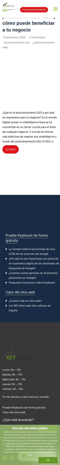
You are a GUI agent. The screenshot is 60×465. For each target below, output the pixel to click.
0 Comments (37, 37)
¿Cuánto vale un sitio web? (25, 301)
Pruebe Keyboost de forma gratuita (27, 237)
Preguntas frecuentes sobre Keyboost (32, 282)
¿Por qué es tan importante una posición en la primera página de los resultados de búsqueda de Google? (34, 263)
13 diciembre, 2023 (14, 37)
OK (48, 460)
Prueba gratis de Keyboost (34, 9)
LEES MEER (11, 149)
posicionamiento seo (16, 42)
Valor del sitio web (20, 292)
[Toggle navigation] (55, 9)
